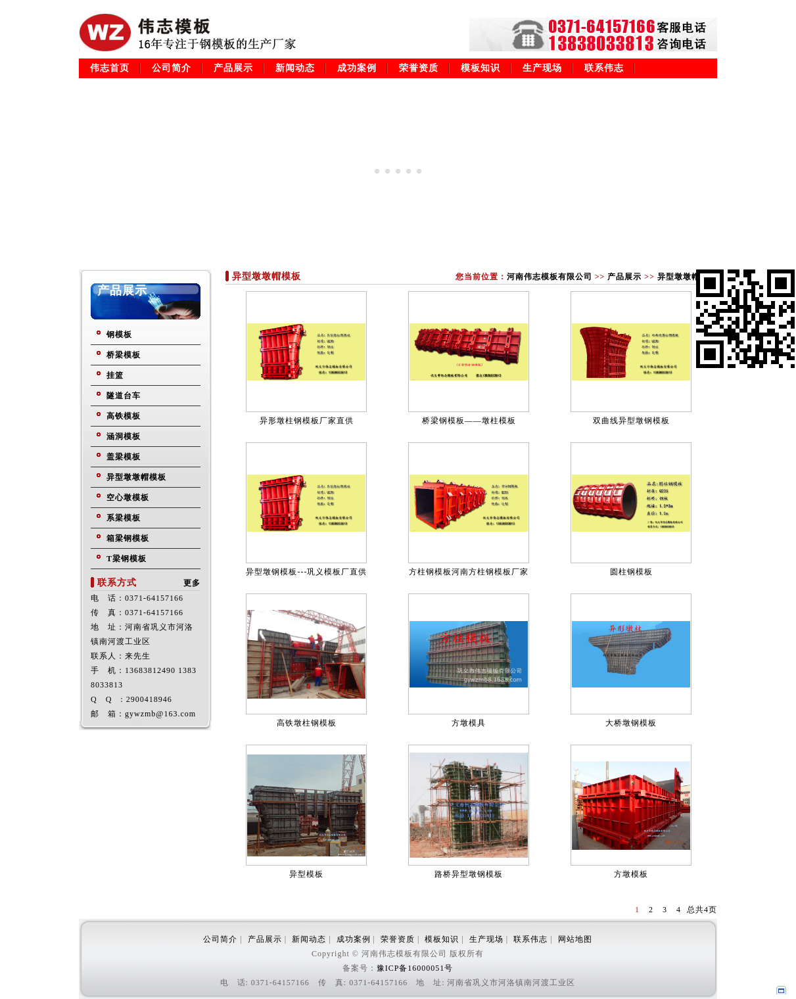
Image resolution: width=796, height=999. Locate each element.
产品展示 (233, 68)
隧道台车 (123, 395)
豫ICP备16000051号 (415, 968)
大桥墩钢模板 (631, 723)
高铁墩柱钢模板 (307, 723)
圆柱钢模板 (631, 571)
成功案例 (357, 68)
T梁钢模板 (126, 558)
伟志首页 (109, 68)
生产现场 (542, 68)
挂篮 (115, 375)
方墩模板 (631, 874)
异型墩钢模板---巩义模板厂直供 (306, 571)
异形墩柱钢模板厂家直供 (307, 420)
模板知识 (480, 68)
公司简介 (171, 68)
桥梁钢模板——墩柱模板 (469, 420)
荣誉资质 (418, 68)
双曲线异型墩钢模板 (631, 420)
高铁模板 (123, 416)
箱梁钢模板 (127, 538)
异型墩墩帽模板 (136, 477)
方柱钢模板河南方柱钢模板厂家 (468, 571)
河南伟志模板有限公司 (549, 276)
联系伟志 (604, 68)
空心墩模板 (127, 497)
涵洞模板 (123, 436)
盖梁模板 (123, 456)
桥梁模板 (123, 355)
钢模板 (119, 334)
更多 (191, 583)
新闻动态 (295, 68)
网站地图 (575, 939)
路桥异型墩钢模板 (468, 874)
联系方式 (117, 583)
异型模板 (306, 874)
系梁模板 (123, 518)
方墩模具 (469, 723)
